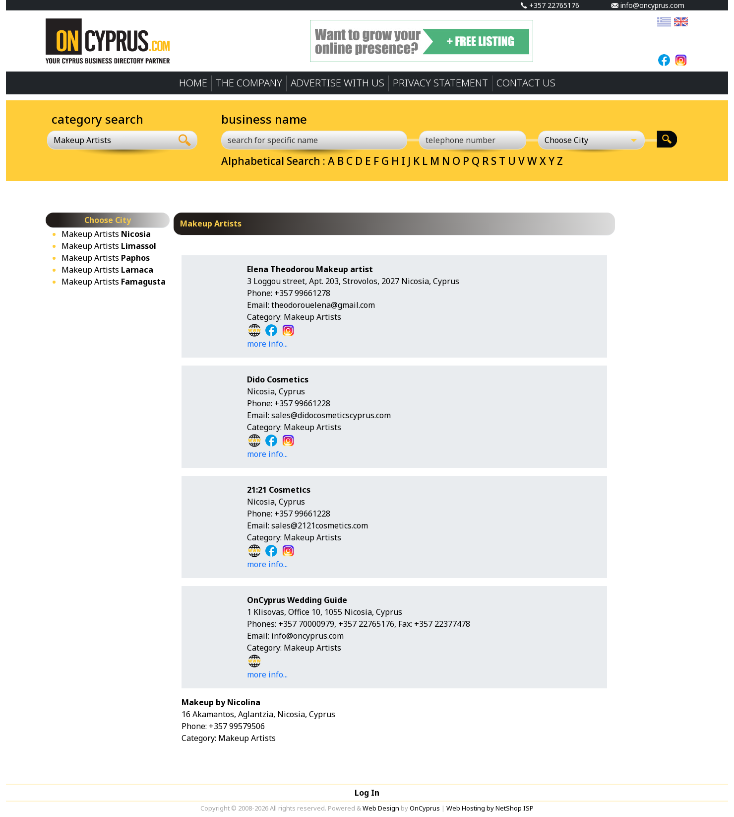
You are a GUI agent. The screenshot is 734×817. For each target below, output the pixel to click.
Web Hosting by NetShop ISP (490, 808)
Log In (367, 792)
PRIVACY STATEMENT (440, 82)
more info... (267, 343)
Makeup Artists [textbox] (82, 140)
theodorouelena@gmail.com (323, 304)
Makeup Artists (106, 233)
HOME (193, 82)
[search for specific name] (314, 140)
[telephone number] (472, 140)
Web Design (381, 808)
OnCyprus (425, 808)
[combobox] (110, 140)
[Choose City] (591, 140)
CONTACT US (525, 82)
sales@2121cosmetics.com (319, 525)
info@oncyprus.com (647, 5)
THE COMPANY (249, 82)
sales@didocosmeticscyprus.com (331, 415)
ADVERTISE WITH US (337, 82)
